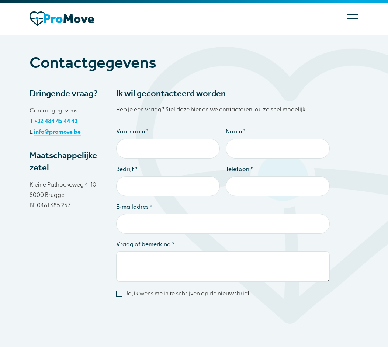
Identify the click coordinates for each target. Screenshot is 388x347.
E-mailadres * (134, 207)
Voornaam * (132, 132)
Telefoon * (239, 170)
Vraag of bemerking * (145, 245)
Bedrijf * (127, 170)
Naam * (236, 132)
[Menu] (349, 19)
